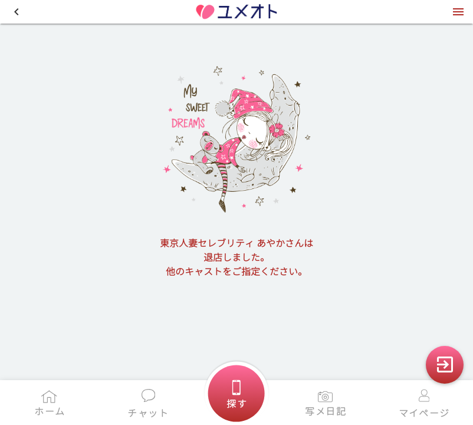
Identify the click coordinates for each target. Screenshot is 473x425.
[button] (16, 12)
